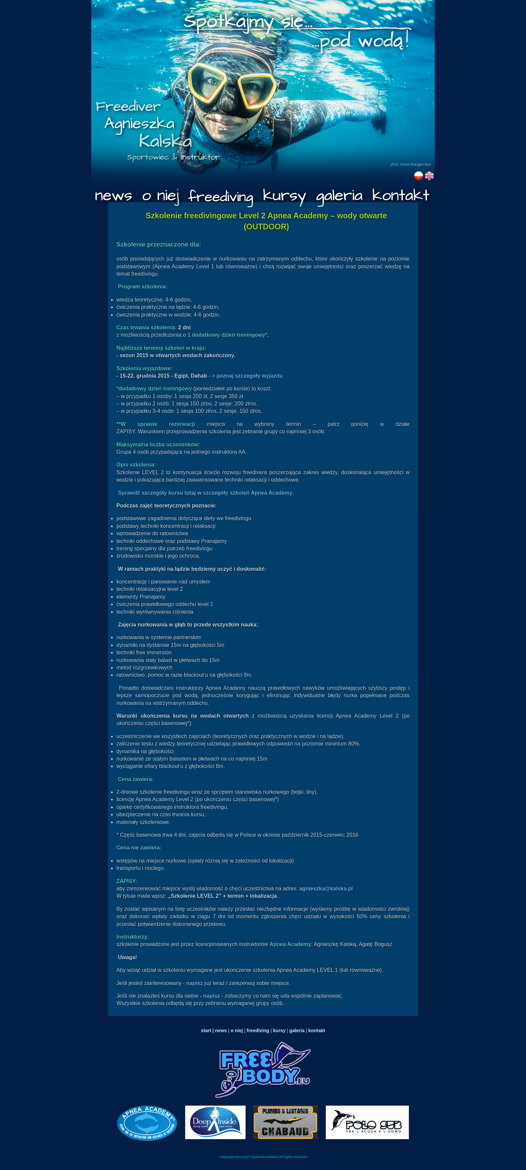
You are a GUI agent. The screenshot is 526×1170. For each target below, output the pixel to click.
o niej (237, 1030)
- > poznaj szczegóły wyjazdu (246, 376)
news (220, 1030)
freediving (258, 1030)
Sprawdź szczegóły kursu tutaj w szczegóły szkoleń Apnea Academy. (205, 493)
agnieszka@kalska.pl (326, 888)
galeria (297, 1030)
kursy (279, 1030)
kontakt (316, 1030)
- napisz (210, 996)
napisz (195, 983)
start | (207, 1030)
